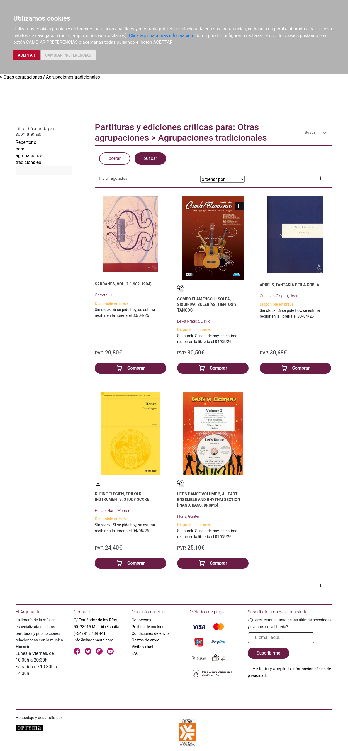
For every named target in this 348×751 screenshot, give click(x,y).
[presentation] (290, 692)
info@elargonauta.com (93, 640)
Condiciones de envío (150, 633)
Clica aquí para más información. (161, 35)
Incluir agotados (113, 178)
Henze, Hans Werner (112, 510)
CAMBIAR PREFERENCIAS (68, 55)
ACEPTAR (26, 55)
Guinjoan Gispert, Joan (279, 296)
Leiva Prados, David (193, 321)
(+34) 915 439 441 (90, 633)
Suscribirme (268, 653)
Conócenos (142, 620)
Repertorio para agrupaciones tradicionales (25, 152)
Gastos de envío (146, 640)
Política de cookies (148, 626)
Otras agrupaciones (22, 77)
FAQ (135, 653)
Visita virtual (142, 647)
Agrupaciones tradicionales (73, 77)
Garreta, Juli (105, 295)
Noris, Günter (188, 516)
